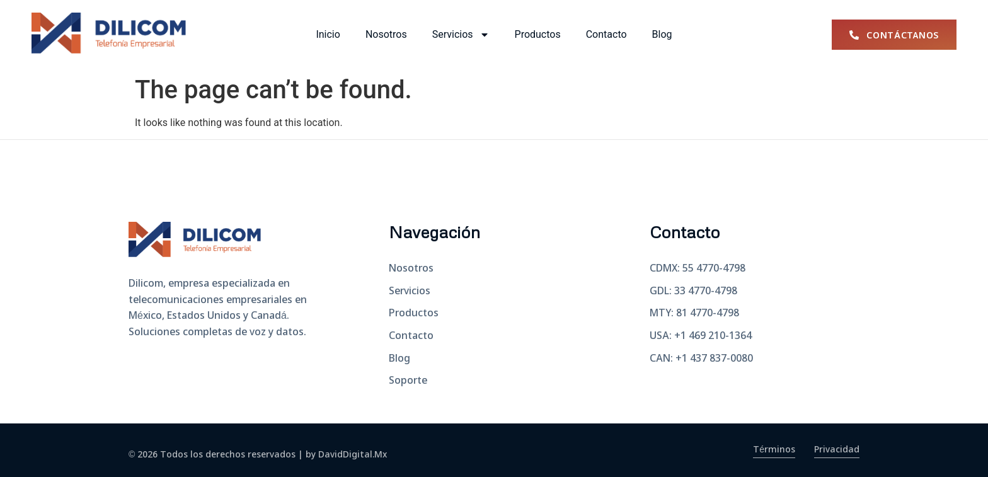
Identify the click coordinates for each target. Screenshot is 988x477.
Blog (662, 34)
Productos (538, 34)
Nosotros (386, 34)
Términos (774, 450)
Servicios (461, 35)
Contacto (606, 34)
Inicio (328, 34)
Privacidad (836, 450)
